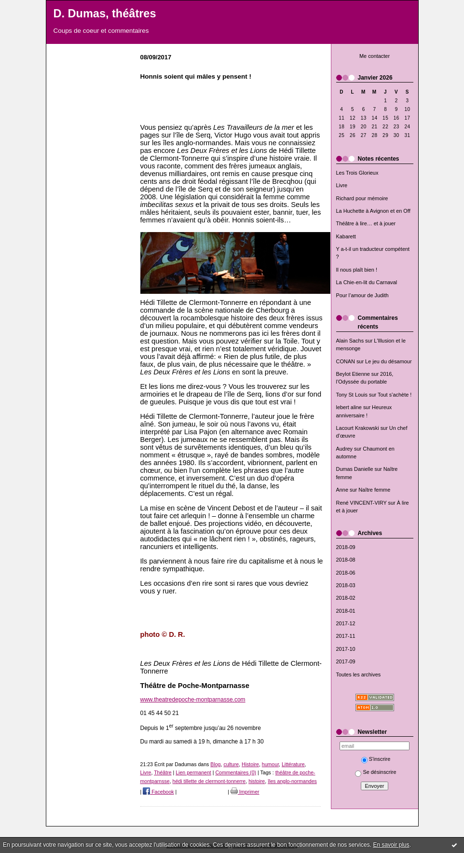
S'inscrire (376, 759)
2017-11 (345, 636)
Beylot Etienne (353, 374)
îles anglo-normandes (292, 781)
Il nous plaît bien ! (357, 270)
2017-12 (345, 623)
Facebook (158, 792)
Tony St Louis (352, 395)
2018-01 (345, 611)
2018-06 (345, 573)
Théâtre (162, 772)
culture (231, 764)
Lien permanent (193, 772)
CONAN (345, 361)
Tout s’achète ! (394, 395)
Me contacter (374, 56)
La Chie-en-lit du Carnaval (366, 282)
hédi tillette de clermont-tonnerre (209, 781)
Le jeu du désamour (388, 361)
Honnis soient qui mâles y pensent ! (196, 76)
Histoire (250, 764)
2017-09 (345, 661)
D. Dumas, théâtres (105, 13)
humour (270, 764)
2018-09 (345, 547)
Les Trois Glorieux (357, 173)
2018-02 (345, 598)
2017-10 (345, 649)
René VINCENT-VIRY (361, 503)
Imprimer (245, 792)
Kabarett (346, 236)
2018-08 (345, 560)
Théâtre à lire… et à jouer (366, 223)
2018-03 (345, 585)
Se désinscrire (375, 772)
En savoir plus (391, 844)
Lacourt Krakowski (357, 428)
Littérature (293, 764)
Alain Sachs (350, 341)
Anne (342, 490)
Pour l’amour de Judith (362, 295)
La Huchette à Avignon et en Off (373, 211)
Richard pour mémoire (362, 198)
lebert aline (349, 407)
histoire (256, 781)
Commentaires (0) (235, 772)
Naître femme (374, 490)
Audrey (344, 449)
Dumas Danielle (354, 469)
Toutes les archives (358, 674)
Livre (342, 185)
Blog (215, 764)
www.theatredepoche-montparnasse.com (193, 699)
